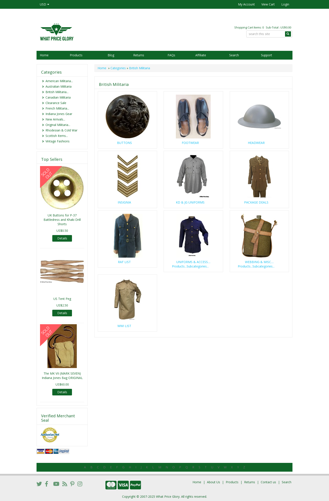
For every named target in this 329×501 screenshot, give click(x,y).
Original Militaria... (58, 125)
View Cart (268, 4)
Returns (138, 55)
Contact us (268, 482)
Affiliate (200, 55)
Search (234, 55)
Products (76, 55)
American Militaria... (59, 81)
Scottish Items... (57, 136)
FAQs (171, 55)
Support (266, 55)
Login (285, 4)
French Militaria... (57, 108)
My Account (246, 4)
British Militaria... (57, 92)
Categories (118, 68)
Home (44, 55)
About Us (213, 482)
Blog (111, 55)
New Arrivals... (55, 119)
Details (62, 238)
